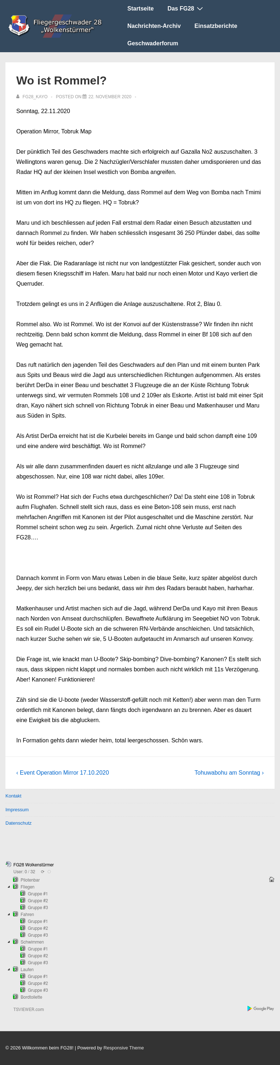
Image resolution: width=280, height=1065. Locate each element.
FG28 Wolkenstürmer (33, 865)
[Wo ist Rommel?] (109, 96)
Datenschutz (18, 823)
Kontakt (13, 796)
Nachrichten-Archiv (154, 26)
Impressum (17, 809)
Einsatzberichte (216, 26)
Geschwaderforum (152, 43)
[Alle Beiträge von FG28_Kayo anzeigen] (32, 96)
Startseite (140, 8)
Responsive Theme (123, 1048)
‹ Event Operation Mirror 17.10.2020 (62, 773)
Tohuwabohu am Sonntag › (229, 773)
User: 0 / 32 (24, 872)
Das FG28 (186, 8)
